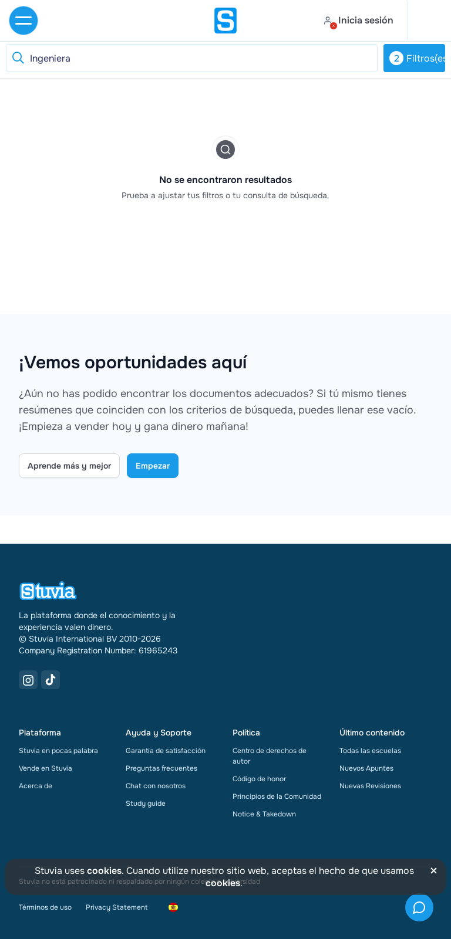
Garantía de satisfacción (166, 750)
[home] (225, 20)
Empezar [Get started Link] (153, 465)
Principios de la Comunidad (277, 796)
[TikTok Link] (50, 679)
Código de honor (259, 779)
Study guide (146, 803)
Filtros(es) (417, 58)
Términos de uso (45, 907)
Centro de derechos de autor (270, 756)
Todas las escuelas (370, 750)
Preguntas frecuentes (161, 768)
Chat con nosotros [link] (156, 786)
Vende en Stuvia (45, 768)
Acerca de (35, 786)
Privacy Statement (116, 907)
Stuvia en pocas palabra (58, 750)
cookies (104, 871)
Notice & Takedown (264, 814)
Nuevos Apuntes (366, 768)
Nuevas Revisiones (370, 786)
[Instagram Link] (28, 679)
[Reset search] (17, 58)
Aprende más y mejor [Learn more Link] (69, 465)
